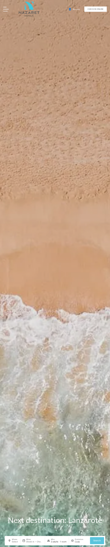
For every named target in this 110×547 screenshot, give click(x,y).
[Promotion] (81, 542)
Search (97, 540)
